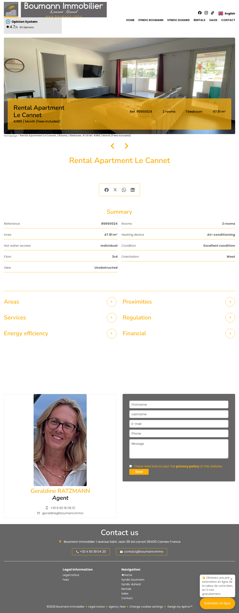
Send (139, 471)
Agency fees (117, 607)
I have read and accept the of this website (178, 466)
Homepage (10, 135)
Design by (179, 607)
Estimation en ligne (217, 606)
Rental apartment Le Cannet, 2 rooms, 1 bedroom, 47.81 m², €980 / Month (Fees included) (75, 135)
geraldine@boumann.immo (62, 513)
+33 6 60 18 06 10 (62, 508)
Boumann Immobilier (79, 542)
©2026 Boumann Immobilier (66, 607)
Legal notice (96, 607)
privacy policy (187, 466)
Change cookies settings (146, 607)
